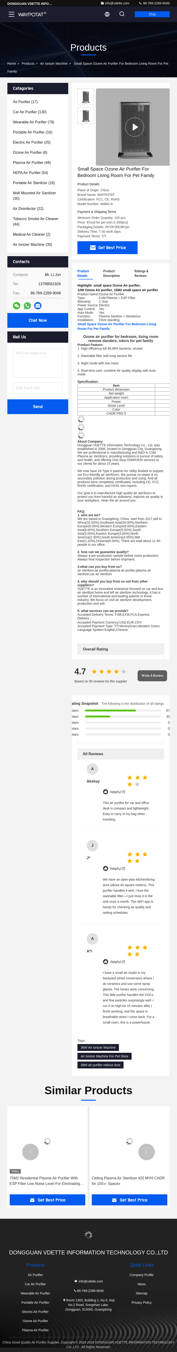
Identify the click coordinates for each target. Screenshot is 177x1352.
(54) (30, 173)
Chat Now (38, 320)
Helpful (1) (117, 792)
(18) (34, 183)
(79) (33, 122)
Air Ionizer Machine (54, 63)
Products (28, 63)
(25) (32, 142)
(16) (32, 132)
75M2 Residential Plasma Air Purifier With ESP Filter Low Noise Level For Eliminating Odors (45, 1181)
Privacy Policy (142, 1302)
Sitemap (142, 1293)
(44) (35, 221)
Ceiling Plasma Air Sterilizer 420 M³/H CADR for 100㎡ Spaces (128, 1181)
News (142, 1284)
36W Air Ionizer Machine (98, 1047)
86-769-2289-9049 (154, 3)
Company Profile (142, 1275)
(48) (32, 163)
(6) (30, 152)
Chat (152, 14)
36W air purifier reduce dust (100, 1065)
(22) (28, 209)
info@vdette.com (114, 3)
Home (11, 63)
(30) (34, 195)
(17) (25, 102)
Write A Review (152, 675)
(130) (30, 112)
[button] (30, 1152)
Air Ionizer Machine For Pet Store (104, 1056)
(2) (31, 234)
